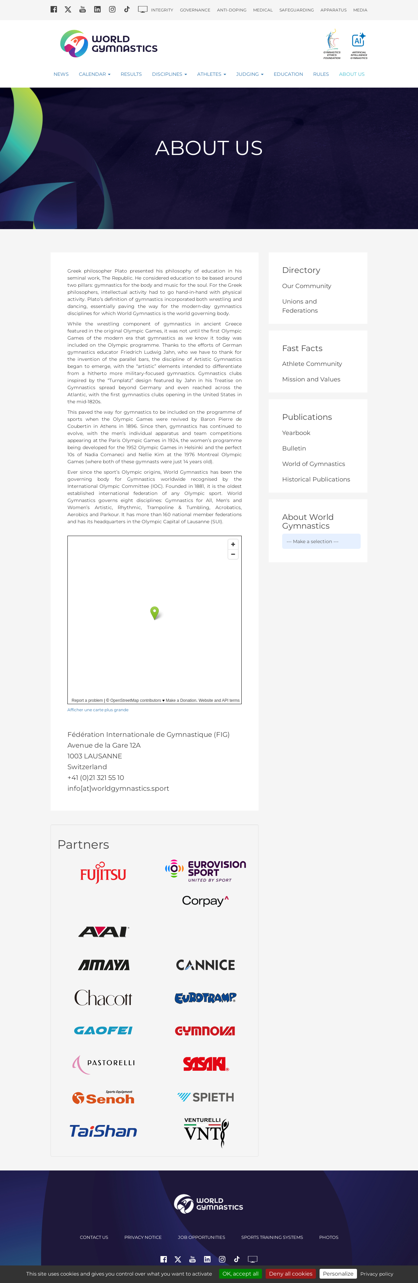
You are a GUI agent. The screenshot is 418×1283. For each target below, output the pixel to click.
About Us (352, 74)
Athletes (211, 74)
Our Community (306, 286)
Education (288, 74)
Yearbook (296, 433)
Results (131, 74)
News (61, 74)
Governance (195, 9)
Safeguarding (296, 9)
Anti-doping (231, 9)
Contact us (94, 1237)
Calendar (95, 74)
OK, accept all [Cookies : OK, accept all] (240, 1274)
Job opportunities (201, 1237)
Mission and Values (311, 379)
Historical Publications (316, 479)
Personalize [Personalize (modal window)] (338, 1274)
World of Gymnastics (313, 464)
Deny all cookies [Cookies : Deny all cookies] (290, 1274)
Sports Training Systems (272, 1237)
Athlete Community (312, 364)
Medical (263, 9)
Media (360, 9)
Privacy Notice (143, 1237)
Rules (321, 74)
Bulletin (294, 448)
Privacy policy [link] (376, 1274)
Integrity (162, 9)
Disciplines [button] (169, 74)
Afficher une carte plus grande (97, 709)
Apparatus (334, 9)
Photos (328, 1237)
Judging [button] (250, 74)
